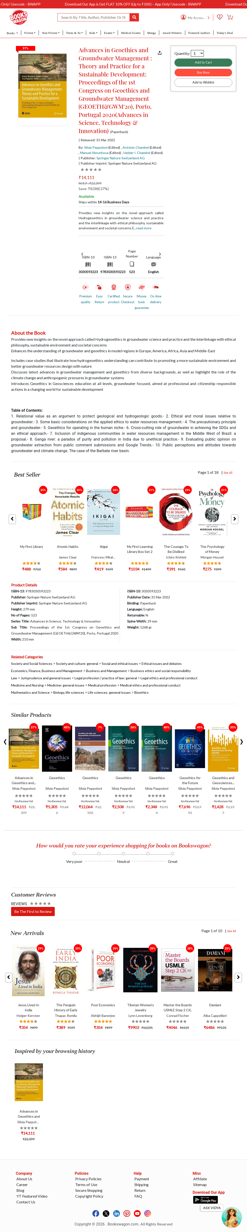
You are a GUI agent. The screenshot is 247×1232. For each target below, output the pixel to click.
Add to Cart (203, 62)
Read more (143, 228)
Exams (108, 33)
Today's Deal (225, 33)
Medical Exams (131, 33)
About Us (24, 1178)
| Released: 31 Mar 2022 (97, 140)
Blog (20, 1190)
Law (14, 678)
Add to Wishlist (203, 82)
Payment (141, 1178)
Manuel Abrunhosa (94, 153)
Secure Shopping (89, 1190)
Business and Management (106, 671)
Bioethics (141, 692)
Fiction (28, 33)
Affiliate (200, 1178)
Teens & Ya (73, 33)
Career (22, 1184)
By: (93, 147)
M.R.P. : (90, 183)
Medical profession (102, 685)
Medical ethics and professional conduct (150, 685)
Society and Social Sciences (31, 663)
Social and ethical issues (120, 663)
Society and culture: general (77, 663)
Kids (92, 33)
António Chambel (136, 147)
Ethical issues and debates (162, 663)
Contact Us (25, 1202)
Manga (151, 33)
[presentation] (82, 253)
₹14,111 (86, 177)
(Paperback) (119, 132)
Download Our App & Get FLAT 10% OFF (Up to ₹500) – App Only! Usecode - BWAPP (148, 4)
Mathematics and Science (30, 692)
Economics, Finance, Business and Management (46, 671)
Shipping (141, 1184)
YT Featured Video (32, 1196)
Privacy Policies (88, 1178)
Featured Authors (199, 33)
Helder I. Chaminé (137, 153)
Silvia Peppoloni (96, 147)
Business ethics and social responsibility (160, 671)
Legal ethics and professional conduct (169, 678)
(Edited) (114, 147)
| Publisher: (112, 158)
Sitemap (200, 1184)
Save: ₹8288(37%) (94, 188)
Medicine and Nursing (27, 685)
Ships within (104, 202)
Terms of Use (86, 1184)
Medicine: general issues (65, 685)
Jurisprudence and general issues (46, 678)
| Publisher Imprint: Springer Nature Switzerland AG (118, 163)
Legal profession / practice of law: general (106, 678)
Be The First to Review (33, 911)
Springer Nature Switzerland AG (120, 158)
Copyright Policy (89, 1196)
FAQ (138, 1196)
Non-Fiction (49, 33)
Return (139, 1190)
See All (228, 473)
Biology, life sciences (68, 692)
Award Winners (172, 33)
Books (11, 33)
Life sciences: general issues (109, 692)
